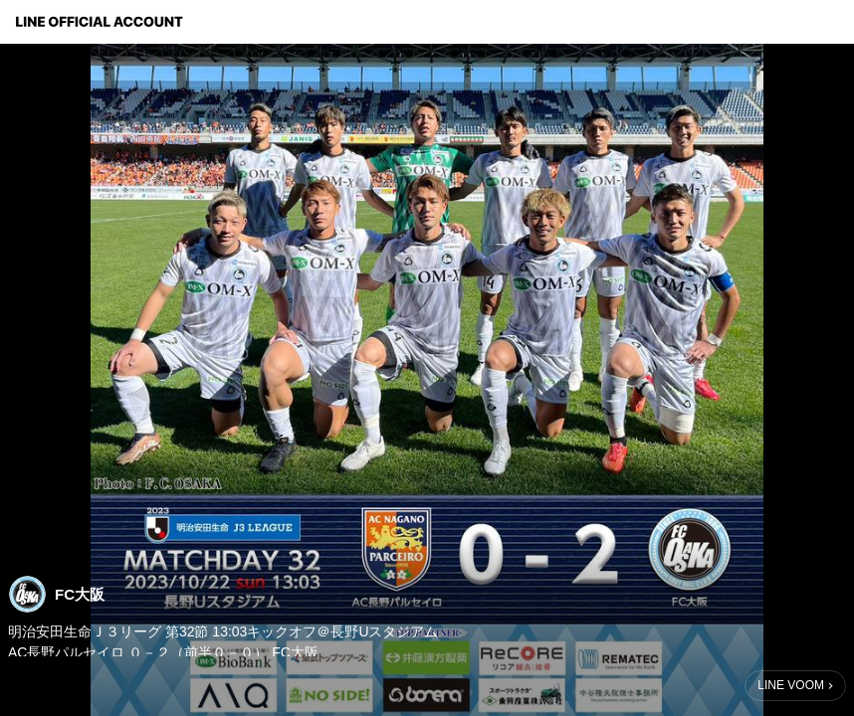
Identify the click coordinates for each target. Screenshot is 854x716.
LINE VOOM (790, 685)
